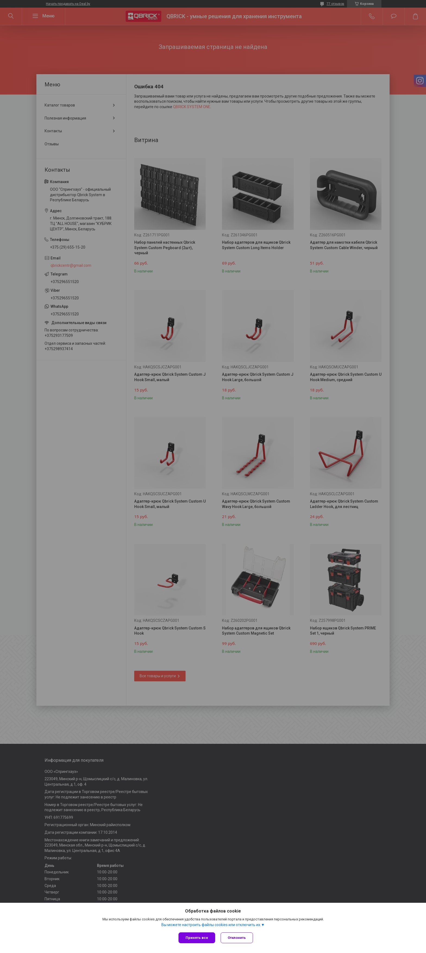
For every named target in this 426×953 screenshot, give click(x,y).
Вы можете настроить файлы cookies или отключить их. (211, 925)
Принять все (197, 938)
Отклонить (237, 938)
